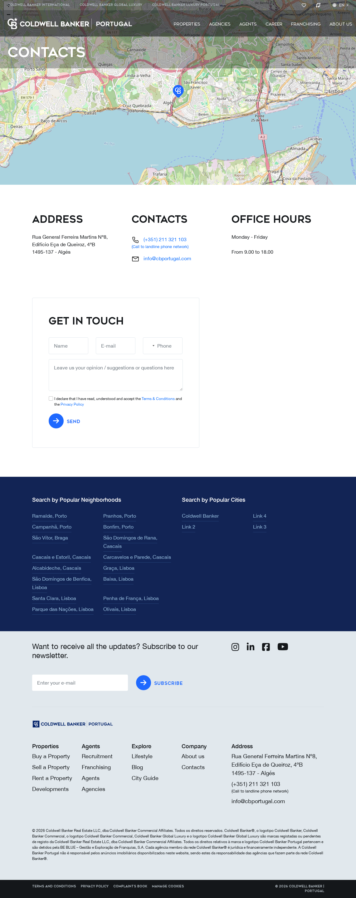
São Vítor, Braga (50, 537)
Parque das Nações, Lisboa (63, 609)
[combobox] (149, 346)
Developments (50, 789)
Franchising (306, 24)
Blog (137, 767)
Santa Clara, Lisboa (54, 598)
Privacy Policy (72, 404)
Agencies (220, 24)
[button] (178, 91)
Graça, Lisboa (118, 568)
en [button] (339, 5)
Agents (248, 24)
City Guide (145, 778)
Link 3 (259, 527)
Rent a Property (52, 778)
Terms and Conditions (54, 886)
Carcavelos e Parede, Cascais (137, 557)
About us (193, 756)
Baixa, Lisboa (118, 579)
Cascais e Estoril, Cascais (61, 557)
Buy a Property (51, 756)
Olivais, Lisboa (119, 609)
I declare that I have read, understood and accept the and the (118, 402)
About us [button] (340, 24)
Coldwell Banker (200, 516)
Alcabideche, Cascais (56, 568)
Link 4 (259, 516)
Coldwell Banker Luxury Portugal (186, 5)
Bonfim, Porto (118, 527)
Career (274, 24)
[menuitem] (41, 5)
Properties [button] (187, 24)
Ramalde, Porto (49, 516)
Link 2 (188, 527)
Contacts (193, 767)
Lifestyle (142, 756)
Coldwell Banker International (38, 5)
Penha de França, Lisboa (131, 598)
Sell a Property (51, 767)
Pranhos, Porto (119, 516)
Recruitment (97, 756)
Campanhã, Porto (51, 527)
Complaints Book (130, 886)
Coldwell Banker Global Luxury (111, 5)
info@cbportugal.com (167, 258)
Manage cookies (168, 886)
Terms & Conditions (158, 399)
